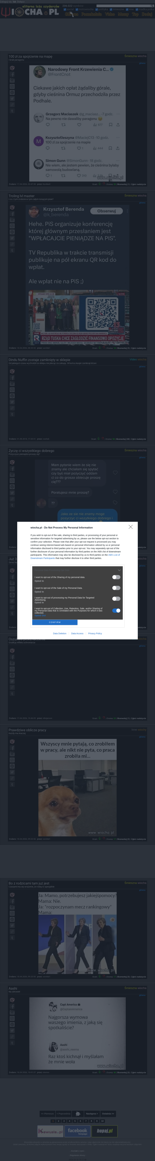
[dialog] (77, 580)
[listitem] (77, 570)
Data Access (77, 633)
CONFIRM (55, 622)
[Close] (132, 528)
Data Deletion (59, 633)
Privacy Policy (95, 633)
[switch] (116, 577)
